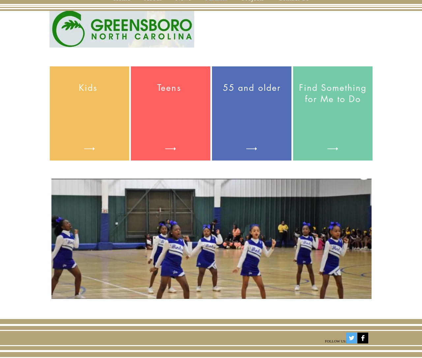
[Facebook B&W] (362, 338)
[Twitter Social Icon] (351, 338)
